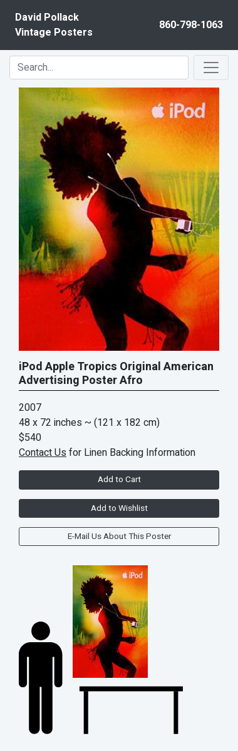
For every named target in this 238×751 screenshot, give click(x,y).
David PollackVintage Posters (54, 25)
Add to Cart (119, 479)
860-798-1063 (191, 25)
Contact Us (42, 452)
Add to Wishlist (119, 508)
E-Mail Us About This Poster (119, 536)
